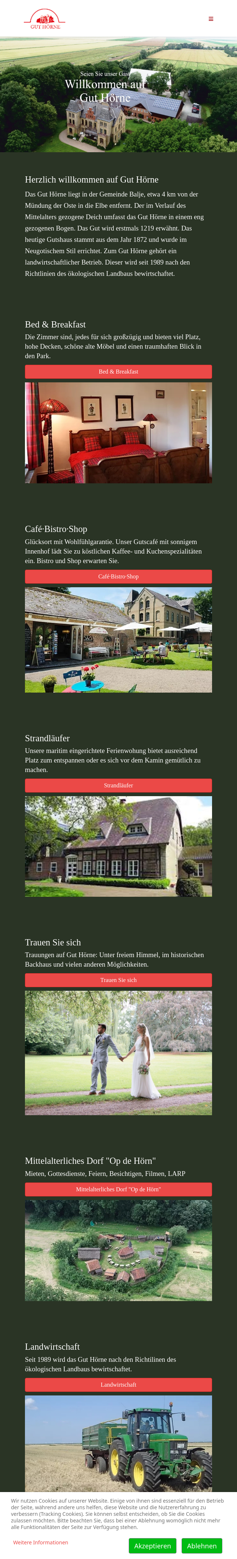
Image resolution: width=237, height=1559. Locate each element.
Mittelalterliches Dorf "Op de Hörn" (118, 1189)
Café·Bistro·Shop (118, 576)
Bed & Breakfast (118, 371)
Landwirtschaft (118, 1385)
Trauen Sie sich (119, 980)
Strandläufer (118, 785)
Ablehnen (202, 1545)
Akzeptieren (152, 1545)
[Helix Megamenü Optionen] (211, 18)
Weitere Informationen (40, 1542)
